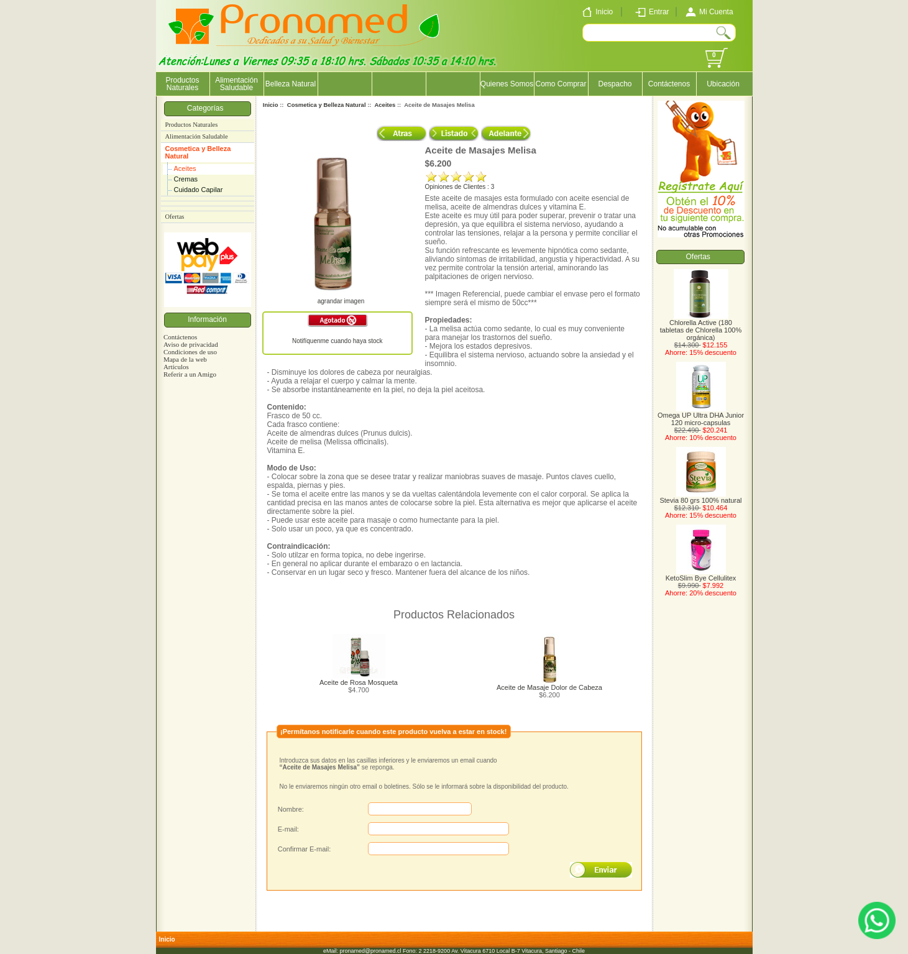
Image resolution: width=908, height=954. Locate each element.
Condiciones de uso (190, 351)
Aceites (185, 168)
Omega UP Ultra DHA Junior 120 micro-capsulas (701, 415)
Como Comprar (560, 84)
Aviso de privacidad (190, 344)
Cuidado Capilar (198, 189)
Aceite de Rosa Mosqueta (358, 682)
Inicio (270, 104)
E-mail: (288, 829)
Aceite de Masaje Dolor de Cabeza (549, 687)
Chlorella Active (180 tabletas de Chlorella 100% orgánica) (700, 327)
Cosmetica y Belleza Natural (198, 152)
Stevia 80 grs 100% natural (700, 497)
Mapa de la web (185, 359)
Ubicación (723, 84)
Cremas (186, 179)
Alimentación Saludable (236, 84)
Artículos (176, 366)
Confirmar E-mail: (304, 849)
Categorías (207, 108)
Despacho (614, 84)
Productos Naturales (182, 84)
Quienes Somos (506, 84)
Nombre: (291, 809)
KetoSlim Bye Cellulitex (701, 575)
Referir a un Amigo (189, 374)
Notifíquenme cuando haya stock (337, 340)
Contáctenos (669, 84)
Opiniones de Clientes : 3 (460, 186)
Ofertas (175, 216)
